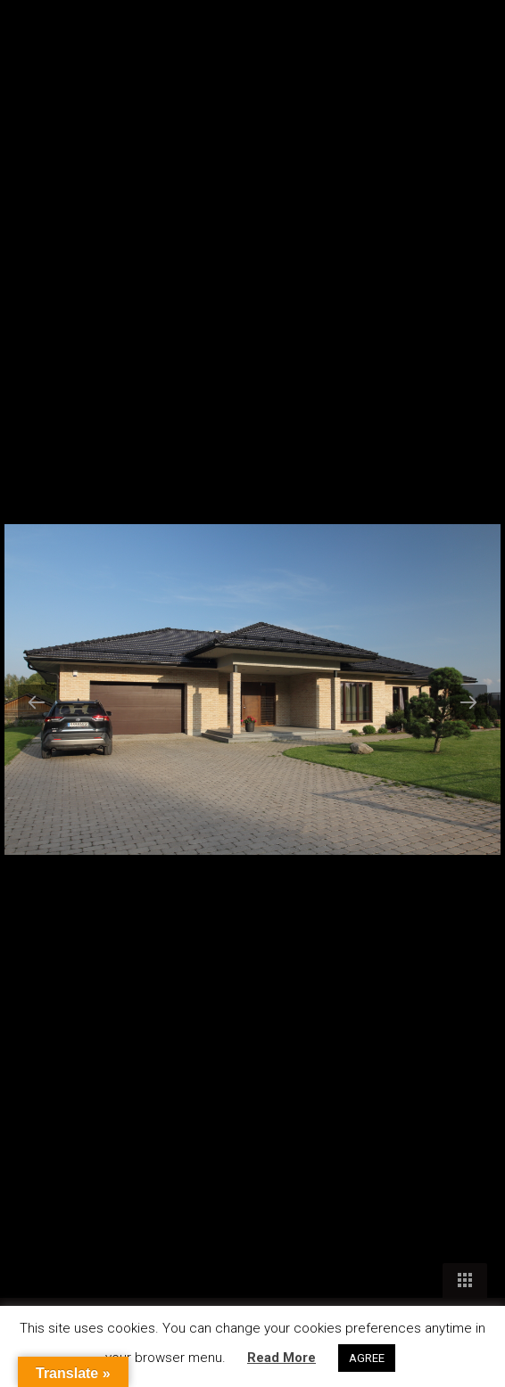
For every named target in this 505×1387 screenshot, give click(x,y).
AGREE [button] (367, 1358)
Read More (281, 1358)
